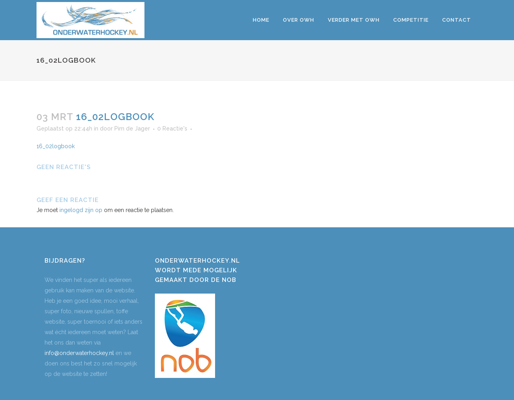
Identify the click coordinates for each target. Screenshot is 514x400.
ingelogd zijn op (80, 210)
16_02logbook (56, 146)
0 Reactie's (172, 128)
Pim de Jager (132, 128)
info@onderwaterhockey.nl (79, 353)
